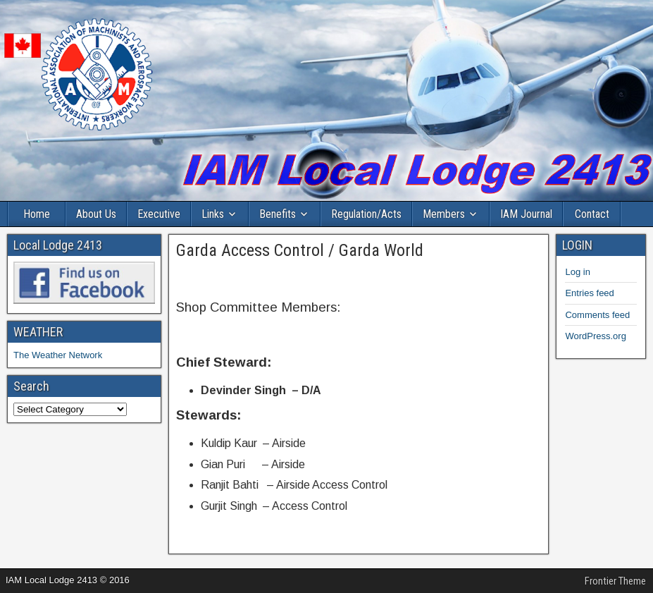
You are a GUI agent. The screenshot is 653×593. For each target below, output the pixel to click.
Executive (158, 214)
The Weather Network (57, 355)
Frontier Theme (615, 581)
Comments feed (597, 315)
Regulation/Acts (366, 214)
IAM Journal (526, 214)
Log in (577, 272)
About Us (96, 214)
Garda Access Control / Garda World (299, 250)
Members (444, 214)
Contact (592, 214)
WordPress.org (595, 336)
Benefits (277, 214)
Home (36, 214)
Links (212, 214)
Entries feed (589, 293)
